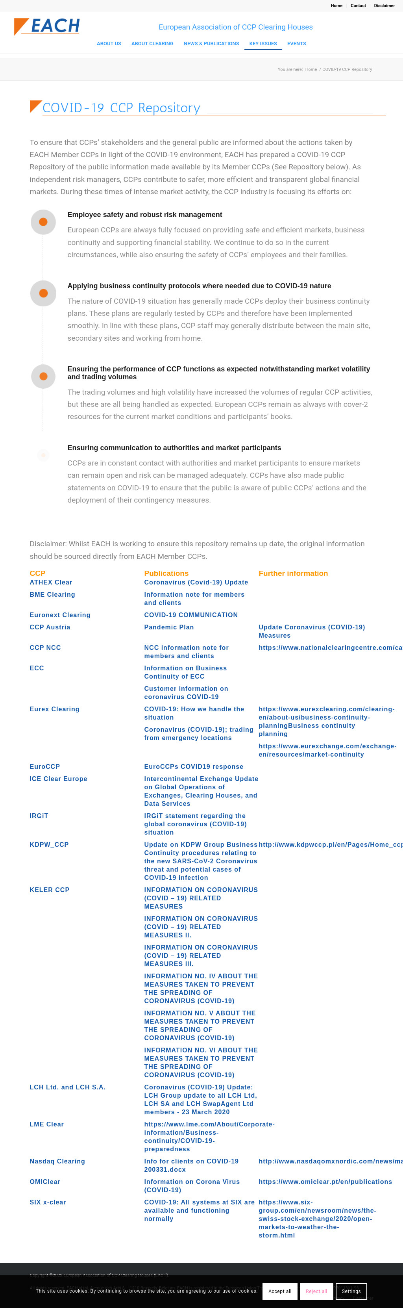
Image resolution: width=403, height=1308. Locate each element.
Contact (358, 5)
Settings (351, 1291)
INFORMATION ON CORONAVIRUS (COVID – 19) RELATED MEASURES (201, 898)
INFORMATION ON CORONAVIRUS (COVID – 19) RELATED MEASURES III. (201, 955)
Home (336, 5)
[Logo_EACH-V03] (47, 27)
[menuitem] (337, 6)
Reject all (316, 1291)
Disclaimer (384, 5)
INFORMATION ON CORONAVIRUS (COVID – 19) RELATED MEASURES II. (201, 927)
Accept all (280, 1291)
